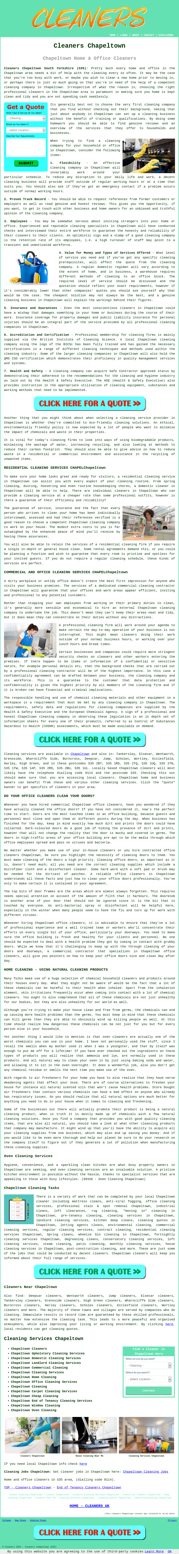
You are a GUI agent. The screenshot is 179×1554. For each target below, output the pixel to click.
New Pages (20, 1520)
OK (170, 1551)
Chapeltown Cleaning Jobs (145, 1472)
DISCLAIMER (166, 35)
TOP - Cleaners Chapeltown (27, 1487)
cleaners (36, 92)
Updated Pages (38, 1520)
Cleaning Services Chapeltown (43, 1338)
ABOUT (135, 35)
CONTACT (149, 35)
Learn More (154, 1551)
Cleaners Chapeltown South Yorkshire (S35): (46, 68)
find (19, 1296)
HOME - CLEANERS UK (89, 1506)
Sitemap (6, 1520)
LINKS (123, 35)
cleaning (151, 104)
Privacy (172, 1520)
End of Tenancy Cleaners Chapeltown (89, 1487)
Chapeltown (80, 754)
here (169, 1324)
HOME (113, 35)
